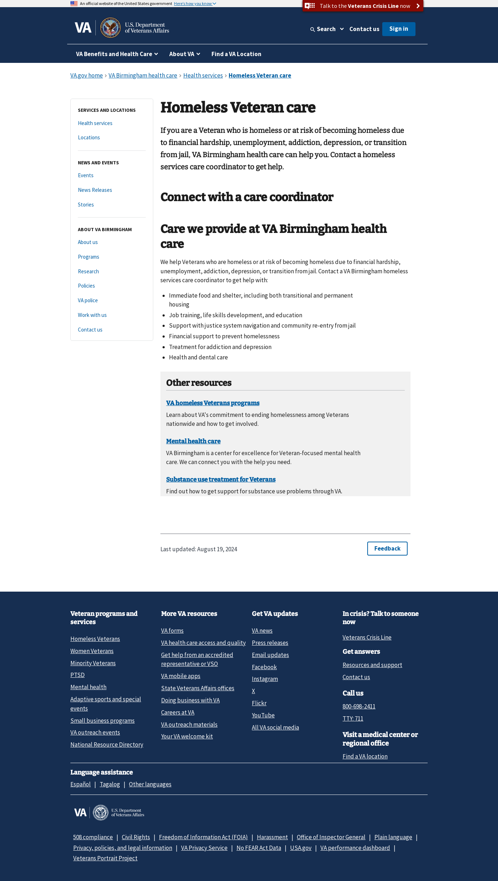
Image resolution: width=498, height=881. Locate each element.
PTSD (77, 675)
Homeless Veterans (95, 639)
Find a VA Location (236, 54)
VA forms (172, 630)
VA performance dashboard (355, 848)
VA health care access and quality (203, 643)
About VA (181, 54)
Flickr (259, 703)
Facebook (264, 667)
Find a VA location (365, 756)
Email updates (270, 655)
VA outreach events (95, 732)
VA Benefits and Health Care (114, 54)
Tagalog (110, 784)
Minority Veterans (93, 663)
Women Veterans (92, 651)
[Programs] (112, 257)
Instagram (265, 679)
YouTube (263, 715)
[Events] (112, 175)
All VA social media (275, 727)
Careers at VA (177, 712)
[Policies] (112, 286)
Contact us (364, 29)
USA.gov (301, 848)
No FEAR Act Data (258, 848)
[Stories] (112, 205)
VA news (262, 630)
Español (80, 784)
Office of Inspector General (331, 837)
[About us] (112, 242)
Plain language (393, 837)
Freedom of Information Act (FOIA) (203, 837)
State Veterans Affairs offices (197, 688)
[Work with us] (112, 315)
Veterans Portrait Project (105, 858)
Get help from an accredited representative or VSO (197, 659)
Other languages (150, 784)
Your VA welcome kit (187, 736)
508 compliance (93, 837)
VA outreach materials (189, 724)
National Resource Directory (106, 744)
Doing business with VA (190, 700)
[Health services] (112, 123)
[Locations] (112, 137)
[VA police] (112, 300)
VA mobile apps (180, 676)
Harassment (272, 837)
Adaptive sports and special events (105, 703)
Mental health (88, 687)
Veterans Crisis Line (367, 637)
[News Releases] (112, 190)
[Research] (112, 271)
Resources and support (372, 665)
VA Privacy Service (204, 848)
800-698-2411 (359, 706)
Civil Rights (136, 837)
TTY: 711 (353, 718)
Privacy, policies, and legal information (122, 848)
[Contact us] (112, 330)
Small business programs (102, 721)
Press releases (270, 643)
